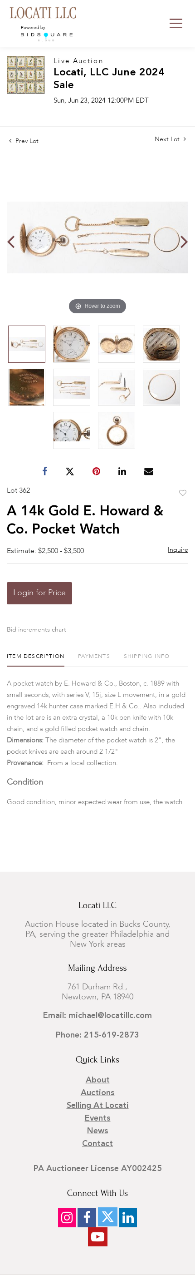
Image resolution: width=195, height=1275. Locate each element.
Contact (97, 1144)
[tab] (35, 660)
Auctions (98, 1093)
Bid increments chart (36, 630)
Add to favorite (182, 493)
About (98, 1080)
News (97, 1131)
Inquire (178, 550)
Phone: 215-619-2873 (97, 1035)
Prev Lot (24, 141)
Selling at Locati (98, 1106)
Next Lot (170, 139)
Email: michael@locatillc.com (97, 1016)
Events (98, 1118)
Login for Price (39, 593)
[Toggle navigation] (176, 23)
